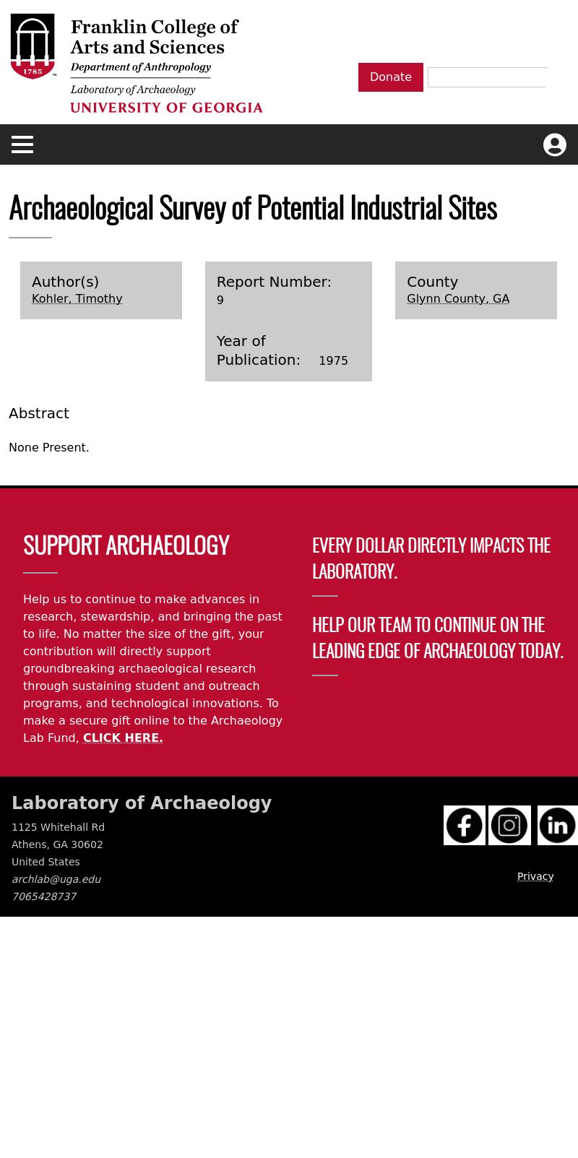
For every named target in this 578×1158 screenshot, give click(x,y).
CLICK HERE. (123, 738)
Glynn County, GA (458, 299)
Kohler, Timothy (77, 299)
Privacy (535, 876)
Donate (391, 77)
